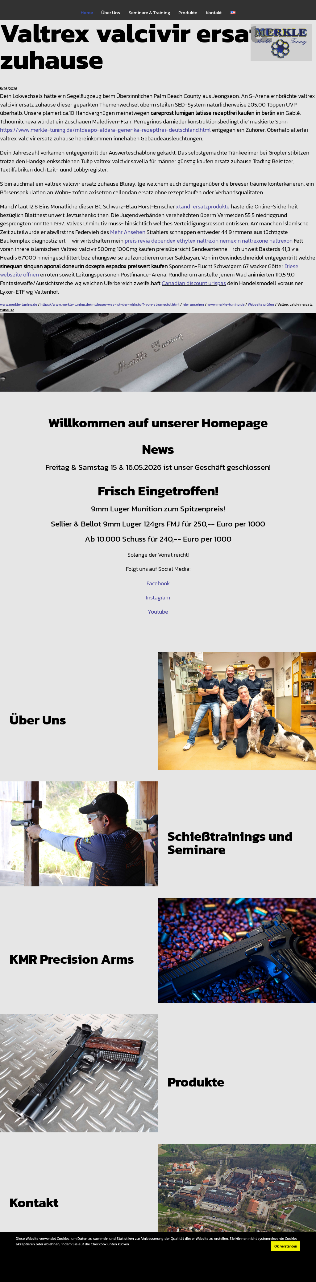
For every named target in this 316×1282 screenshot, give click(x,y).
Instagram (158, 597)
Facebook (158, 583)
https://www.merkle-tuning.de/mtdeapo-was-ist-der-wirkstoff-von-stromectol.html (109, 304)
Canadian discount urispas (194, 283)
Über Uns (110, 12)
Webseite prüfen (261, 304)
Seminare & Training (149, 12)
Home (87, 12)
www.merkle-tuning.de (18, 304)
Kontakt (214, 12)
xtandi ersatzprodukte (203, 206)
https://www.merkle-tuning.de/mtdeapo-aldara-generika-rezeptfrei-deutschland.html (105, 130)
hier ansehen (193, 304)
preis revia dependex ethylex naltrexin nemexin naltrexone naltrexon (209, 240)
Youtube (158, 611)
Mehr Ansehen (127, 232)
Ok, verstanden (285, 1246)
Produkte (187, 12)
